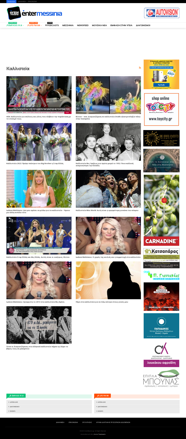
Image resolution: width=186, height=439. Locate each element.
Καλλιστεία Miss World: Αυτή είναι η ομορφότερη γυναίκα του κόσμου (107, 210)
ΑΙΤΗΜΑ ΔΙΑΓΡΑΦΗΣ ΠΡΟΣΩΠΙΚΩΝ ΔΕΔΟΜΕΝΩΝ (113, 422)
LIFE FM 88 (33, 25)
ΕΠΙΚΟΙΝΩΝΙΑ (32, 1)
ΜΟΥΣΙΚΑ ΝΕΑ (99, 25)
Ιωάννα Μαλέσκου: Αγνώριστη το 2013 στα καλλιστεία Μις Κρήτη (35, 302)
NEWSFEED (82, 25)
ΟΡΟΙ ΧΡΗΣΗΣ (87, 422)
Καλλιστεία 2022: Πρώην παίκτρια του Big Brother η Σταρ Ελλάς (34, 163)
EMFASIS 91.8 (14, 25)
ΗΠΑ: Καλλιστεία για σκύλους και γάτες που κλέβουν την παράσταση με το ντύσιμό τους (38, 117)
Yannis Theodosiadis (99, 434)
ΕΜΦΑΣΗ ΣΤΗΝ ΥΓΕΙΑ (121, 25)
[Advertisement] (73, 46)
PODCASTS (52, 25)
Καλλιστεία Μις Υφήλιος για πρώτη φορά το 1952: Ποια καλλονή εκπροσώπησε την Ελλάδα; (104, 164)
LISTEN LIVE (14, 402)
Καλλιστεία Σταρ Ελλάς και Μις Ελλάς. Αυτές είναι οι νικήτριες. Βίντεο (38, 257)
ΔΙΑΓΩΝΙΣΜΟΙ (143, 25)
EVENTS (12, 411)
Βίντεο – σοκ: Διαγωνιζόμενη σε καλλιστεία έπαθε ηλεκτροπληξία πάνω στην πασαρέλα (108, 117)
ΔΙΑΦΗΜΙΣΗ (22, 1)
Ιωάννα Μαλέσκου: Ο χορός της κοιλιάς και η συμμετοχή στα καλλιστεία (108, 257)
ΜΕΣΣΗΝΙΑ (68, 25)
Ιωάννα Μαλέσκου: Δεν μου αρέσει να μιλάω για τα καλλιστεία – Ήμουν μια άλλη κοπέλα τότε (38, 211)
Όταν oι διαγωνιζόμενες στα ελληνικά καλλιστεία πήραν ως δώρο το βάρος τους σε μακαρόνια (37, 347)
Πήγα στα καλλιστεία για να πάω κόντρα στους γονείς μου (102, 302)
